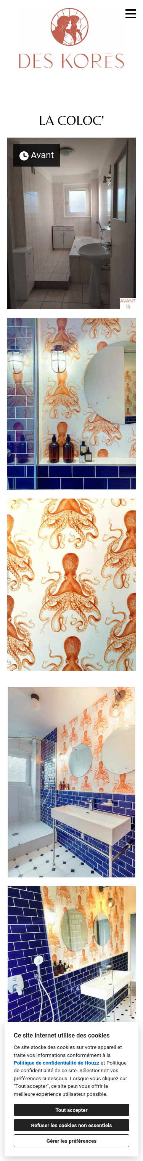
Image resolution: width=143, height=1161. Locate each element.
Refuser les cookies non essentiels (71, 1125)
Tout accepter (72, 1110)
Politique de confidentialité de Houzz (56, 1063)
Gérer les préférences (72, 1141)
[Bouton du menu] (130, 13)
